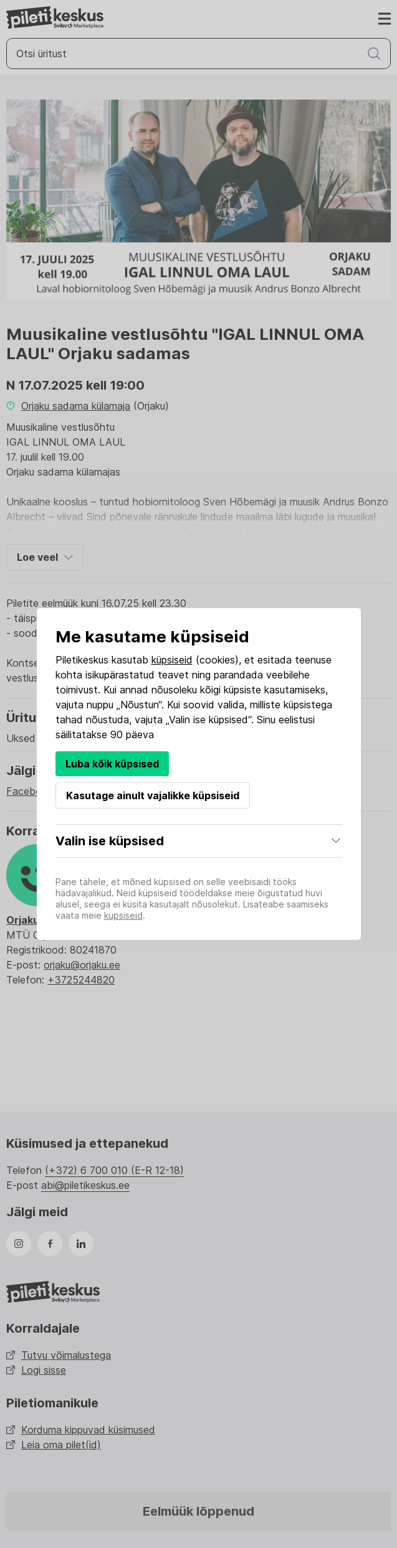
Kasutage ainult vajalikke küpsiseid (152, 795)
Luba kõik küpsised (112, 764)
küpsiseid (172, 660)
